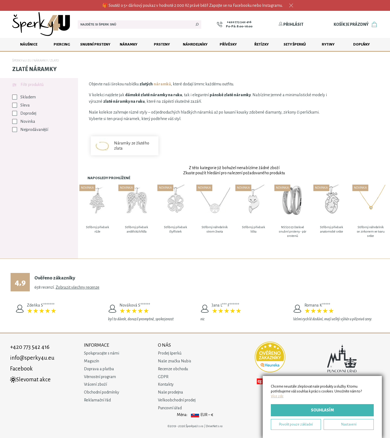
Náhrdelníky (195, 44)
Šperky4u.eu (21, 60)
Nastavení (348, 424)
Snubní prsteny (95, 44)
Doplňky (361, 44)
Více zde (277, 396)
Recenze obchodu (173, 369)
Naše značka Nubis (174, 361)
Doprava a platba (99, 369)
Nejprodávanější (30, 129)
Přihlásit (290, 24)
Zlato (54, 60)
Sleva (21, 105)
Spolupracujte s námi (101, 353)
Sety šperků (295, 44)
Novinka (23, 121)
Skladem (24, 97)
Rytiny (328, 44)
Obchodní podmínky (101, 392)
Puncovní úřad (170, 408)
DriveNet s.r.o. (214, 426)
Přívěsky (228, 44)
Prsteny (162, 44)
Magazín (91, 361)
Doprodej (24, 113)
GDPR (163, 377)
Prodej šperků (169, 353)
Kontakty (166, 384)
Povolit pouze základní (296, 424)
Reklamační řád (97, 400)
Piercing (62, 44)
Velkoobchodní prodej (177, 400)
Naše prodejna (170, 392)
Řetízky (261, 44)
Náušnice (28, 44)
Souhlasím (322, 410)
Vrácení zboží (95, 384)
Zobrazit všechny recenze (77, 287)
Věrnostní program (100, 377)
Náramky (128, 44)
